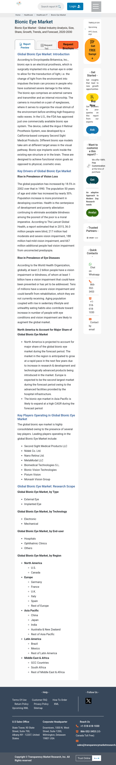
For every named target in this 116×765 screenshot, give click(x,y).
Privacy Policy (41, 704)
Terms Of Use (19, 700)
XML (56, 704)
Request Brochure (68, 46)
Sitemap (38, 708)
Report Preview (25, 46)
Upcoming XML (20, 708)
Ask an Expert (93, 131)
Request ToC (46, 46)
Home (18, 15)
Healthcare (28, 15)
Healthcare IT (41, 15)
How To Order (60, 700)
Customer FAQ (39, 700)
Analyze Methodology (92, 214)
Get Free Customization (92, 181)
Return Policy (21, 704)
